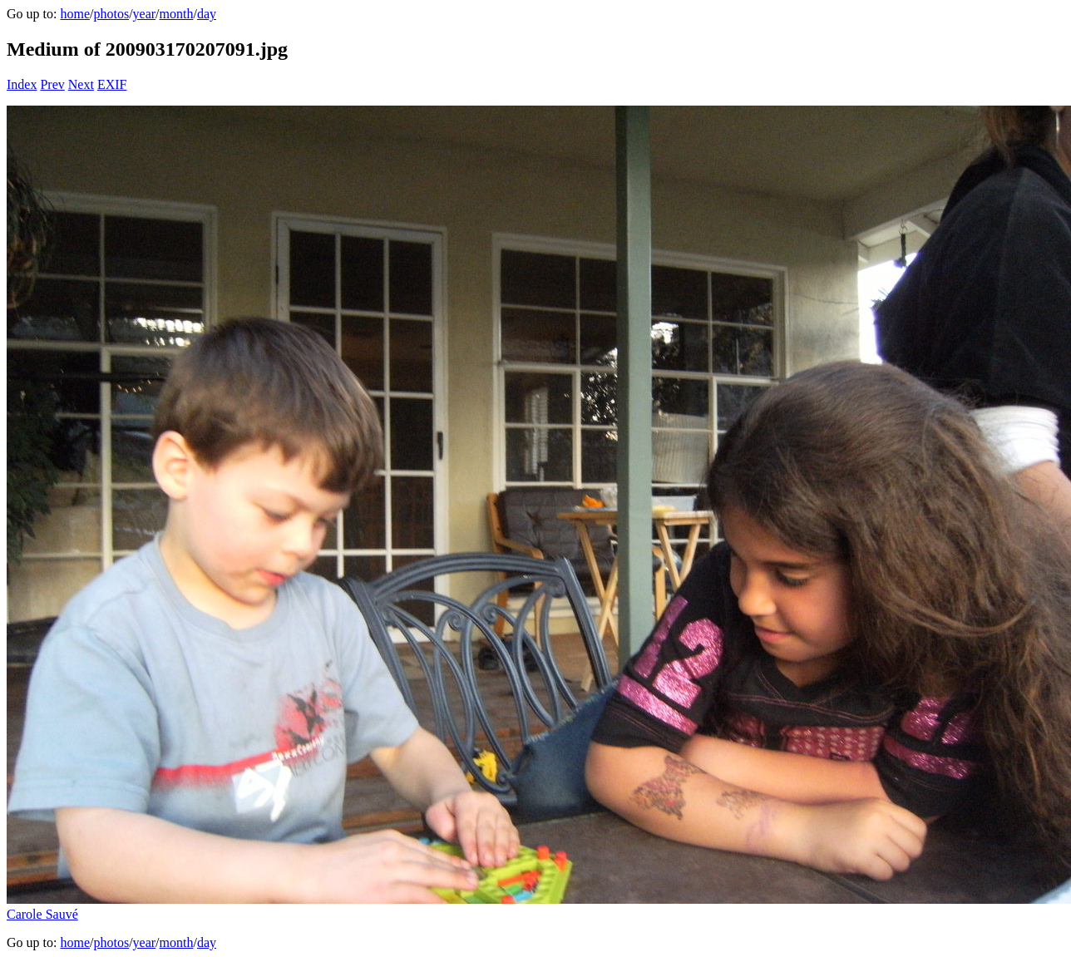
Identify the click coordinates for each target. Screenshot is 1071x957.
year (144, 14)
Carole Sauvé (42, 914)
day (206, 14)
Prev (52, 84)
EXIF (112, 84)
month (177, 14)
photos (111, 14)
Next (81, 84)
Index (22, 84)
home (75, 14)
